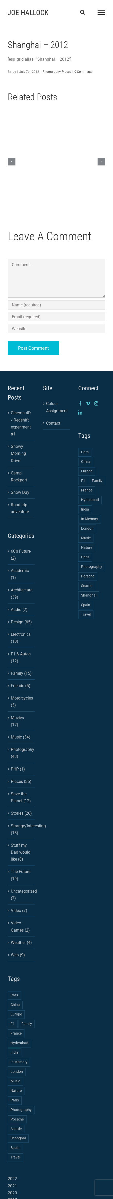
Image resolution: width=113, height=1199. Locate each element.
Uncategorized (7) (21, 895)
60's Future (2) (21, 555)
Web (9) (18, 954)
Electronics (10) (21, 638)
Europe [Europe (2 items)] (16, 1014)
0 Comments (83, 72)
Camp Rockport (19, 476)
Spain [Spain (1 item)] (15, 1148)
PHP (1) (18, 769)
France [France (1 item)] (16, 1033)
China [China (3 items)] (15, 1005)
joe (14, 72)
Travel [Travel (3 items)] (15, 1157)
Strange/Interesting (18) (21, 829)
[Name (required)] (56, 304)
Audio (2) (19, 609)
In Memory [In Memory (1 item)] (19, 1062)
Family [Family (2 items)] (26, 1024)
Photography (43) (21, 753)
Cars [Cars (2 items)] (14, 995)
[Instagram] (96, 403)
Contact (53, 423)
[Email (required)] (56, 316)
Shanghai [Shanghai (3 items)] (18, 1138)
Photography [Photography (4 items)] (21, 1110)
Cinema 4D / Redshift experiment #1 (21, 423)
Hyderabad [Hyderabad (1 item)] (19, 1043)
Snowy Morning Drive (18, 453)
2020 (12, 1192)
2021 (12, 1186)
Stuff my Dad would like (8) (20, 852)
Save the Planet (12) (21, 797)
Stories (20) (21, 813)
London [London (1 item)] (17, 1071)
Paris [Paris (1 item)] (15, 1100)
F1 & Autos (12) (21, 657)
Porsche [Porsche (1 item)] (17, 1119)
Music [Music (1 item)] (15, 1081)
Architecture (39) (21, 593)
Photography (51, 72)
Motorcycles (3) (21, 702)
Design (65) (21, 622)
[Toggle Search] (82, 12)
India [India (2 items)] (15, 1052)
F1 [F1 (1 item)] (13, 1024)
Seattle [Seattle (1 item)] (16, 1129)
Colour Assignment (56, 407)
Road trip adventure (20, 508)
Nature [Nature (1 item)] (16, 1091)
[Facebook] (80, 403)
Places (66, 72)
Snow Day (20, 492)
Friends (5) (20, 685)
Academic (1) (20, 574)
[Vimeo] (88, 403)
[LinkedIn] (80, 412)
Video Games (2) (20, 926)
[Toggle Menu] (101, 12)
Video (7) (19, 910)
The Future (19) (20, 875)
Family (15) (21, 673)
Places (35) (21, 781)
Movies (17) (17, 721)
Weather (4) (21, 942)
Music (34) (20, 737)
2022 (12, 1178)
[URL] (56, 328)
